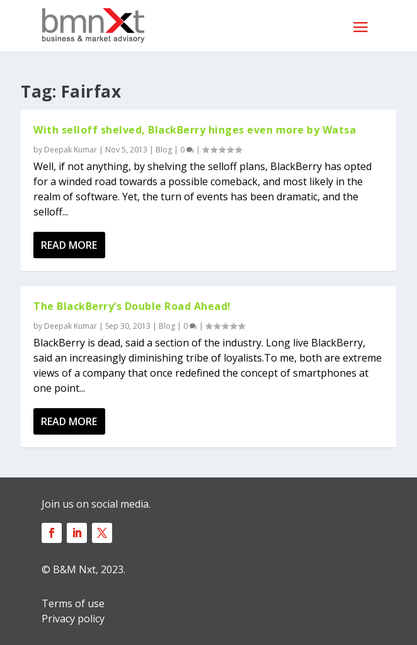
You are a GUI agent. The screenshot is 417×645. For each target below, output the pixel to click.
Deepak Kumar (70, 149)
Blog (164, 149)
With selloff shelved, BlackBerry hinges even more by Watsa (194, 130)
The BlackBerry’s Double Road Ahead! (132, 306)
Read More (69, 245)
